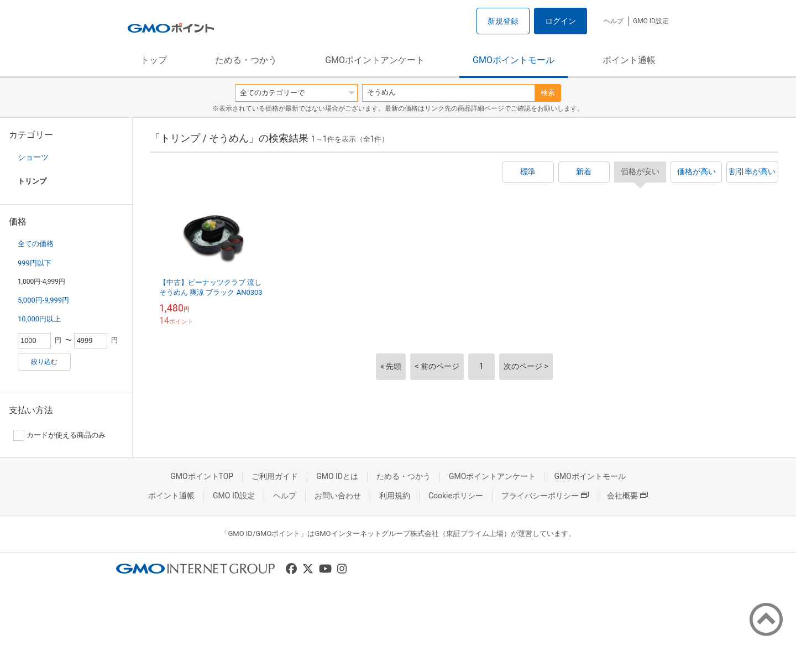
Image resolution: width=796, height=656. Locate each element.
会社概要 (627, 495)
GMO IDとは (337, 476)
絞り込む (44, 362)
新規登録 (503, 21)
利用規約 (394, 495)
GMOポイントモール (513, 60)
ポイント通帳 (629, 60)
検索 (548, 92)
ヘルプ (614, 21)
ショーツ (33, 157)
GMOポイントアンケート (375, 60)
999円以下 (34, 263)
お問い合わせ (338, 495)
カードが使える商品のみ (59, 435)
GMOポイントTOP (201, 476)
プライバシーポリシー (545, 495)
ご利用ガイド (275, 476)
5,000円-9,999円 (43, 300)
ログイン (560, 21)
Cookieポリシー (455, 495)
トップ (153, 60)
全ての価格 (36, 244)
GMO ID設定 (651, 21)
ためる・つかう (246, 60)
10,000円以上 (39, 319)
